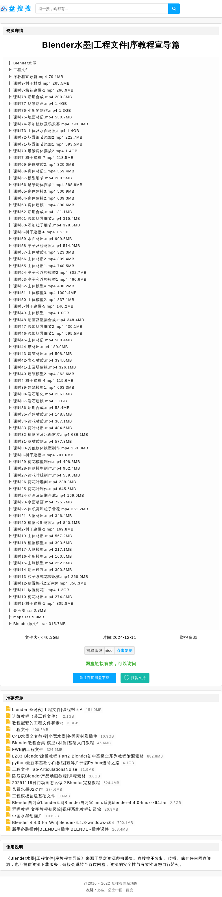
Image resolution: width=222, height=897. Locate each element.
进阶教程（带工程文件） (36, 716)
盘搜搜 (117, 883)
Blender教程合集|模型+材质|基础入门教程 (53, 742)
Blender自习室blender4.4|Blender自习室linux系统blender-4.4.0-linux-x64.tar (89, 802)
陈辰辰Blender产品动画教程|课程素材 (49, 776)
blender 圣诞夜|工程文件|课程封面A (47, 709)
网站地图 (130, 883)
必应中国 (115, 890)
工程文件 (20, 729)
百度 (129, 890)
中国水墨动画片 (27, 816)
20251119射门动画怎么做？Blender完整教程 (56, 782)
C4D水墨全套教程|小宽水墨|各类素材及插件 (54, 736)
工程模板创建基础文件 (34, 796)
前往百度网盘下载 (94, 678)
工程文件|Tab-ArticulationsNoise (44, 769)
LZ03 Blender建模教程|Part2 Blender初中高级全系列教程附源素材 (78, 756)
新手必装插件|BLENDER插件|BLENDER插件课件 (60, 829)
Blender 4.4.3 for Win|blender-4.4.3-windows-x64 (63, 822)
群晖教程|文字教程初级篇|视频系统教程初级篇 (56, 809)
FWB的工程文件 (28, 749)
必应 (101, 890)
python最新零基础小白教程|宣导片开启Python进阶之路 (66, 762)
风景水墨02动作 (27, 789)
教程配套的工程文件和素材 (38, 723)
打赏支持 (138, 678)
